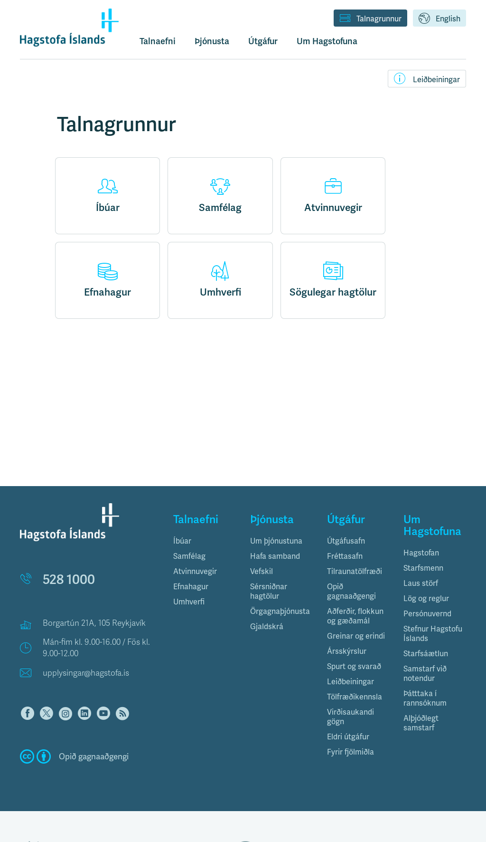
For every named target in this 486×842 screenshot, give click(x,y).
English (439, 19)
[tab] (204, 541)
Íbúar (108, 195)
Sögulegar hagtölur (333, 279)
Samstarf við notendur (425, 673)
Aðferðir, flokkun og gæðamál (355, 616)
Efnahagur (107, 279)
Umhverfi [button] (189, 602)
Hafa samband (275, 556)
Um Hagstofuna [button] (327, 41)
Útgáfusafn (346, 541)
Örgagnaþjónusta (280, 611)
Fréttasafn (345, 556)
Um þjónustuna (276, 541)
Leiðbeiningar (427, 79)
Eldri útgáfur (348, 737)
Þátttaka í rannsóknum (425, 698)
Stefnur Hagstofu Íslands (432, 633)
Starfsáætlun (425, 654)
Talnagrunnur (370, 19)
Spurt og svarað (354, 666)
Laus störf (420, 583)
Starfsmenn (423, 568)
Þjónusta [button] (212, 41)
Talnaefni (158, 41)
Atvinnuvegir (333, 195)
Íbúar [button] (182, 541)
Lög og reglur (426, 598)
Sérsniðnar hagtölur (268, 591)
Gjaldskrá (266, 627)
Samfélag (220, 195)
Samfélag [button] (189, 556)
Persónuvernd (427, 614)
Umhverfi (220, 279)
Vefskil (261, 571)
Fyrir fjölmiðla (350, 752)
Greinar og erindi (356, 636)
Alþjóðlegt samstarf (421, 723)
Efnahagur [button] (190, 587)
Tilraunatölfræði (354, 571)
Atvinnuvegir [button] (195, 571)
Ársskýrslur (346, 651)
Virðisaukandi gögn (350, 717)
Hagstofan (421, 553)
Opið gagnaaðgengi (351, 591)
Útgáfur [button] (263, 41)
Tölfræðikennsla (354, 697)
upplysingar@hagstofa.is (86, 673)
